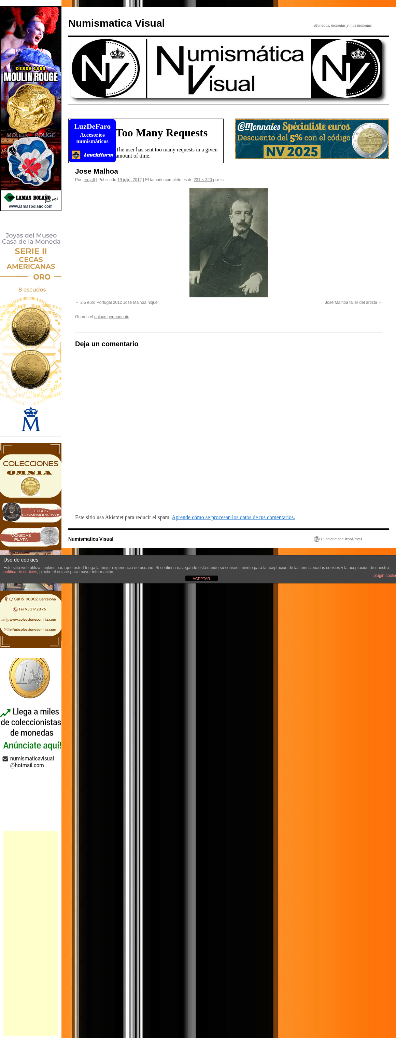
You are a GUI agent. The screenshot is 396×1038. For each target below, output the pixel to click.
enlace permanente (111, 316)
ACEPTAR (201, 579)
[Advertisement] (30, 933)
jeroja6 (89, 179)
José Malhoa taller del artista (351, 302)
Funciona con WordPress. (342, 539)
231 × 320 (203, 179)
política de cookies (20, 571)
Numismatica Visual (116, 23)
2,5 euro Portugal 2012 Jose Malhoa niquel (119, 302)
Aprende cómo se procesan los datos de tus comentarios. (233, 517)
